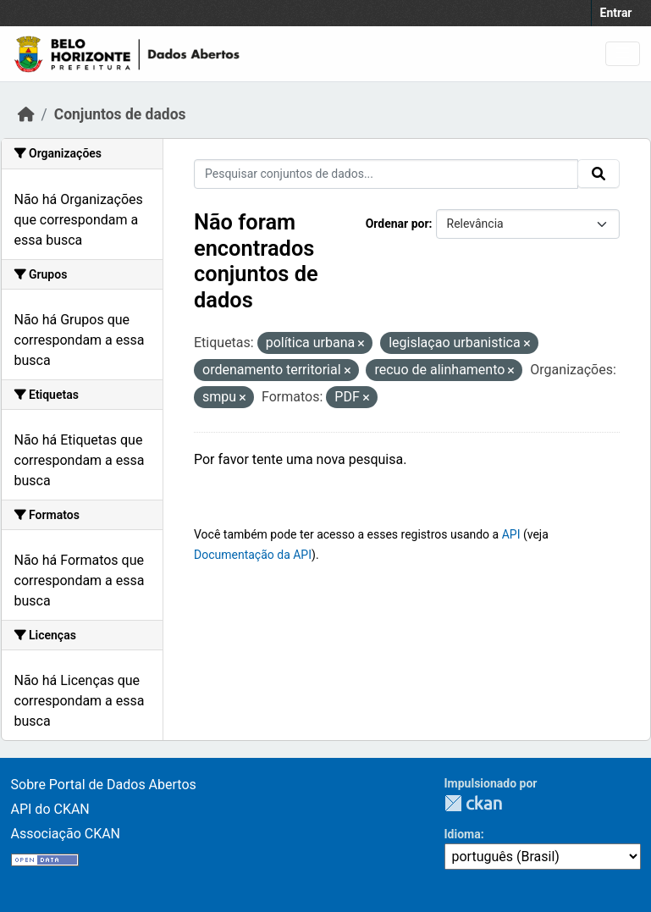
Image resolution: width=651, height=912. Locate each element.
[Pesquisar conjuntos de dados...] (386, 174)
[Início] (26, 114)
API (511, 534)
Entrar (616, 12)
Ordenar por (397, 223)
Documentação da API (253, 554)
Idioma (462, 834)
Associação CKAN (66, 834)
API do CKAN (50, 809)
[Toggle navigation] (622, 53)
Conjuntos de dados (120, 114)
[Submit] (598, 173)
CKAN (473, 803)
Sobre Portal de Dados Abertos (103, 785)
